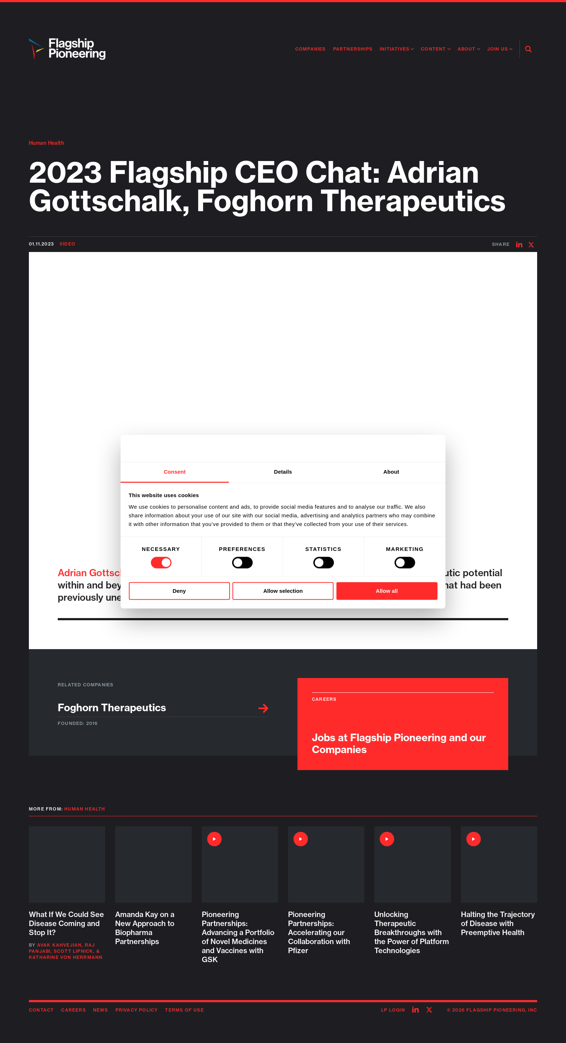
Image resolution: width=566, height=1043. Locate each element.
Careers (73, 1010)
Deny (179, 591)
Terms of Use (184, 1010)
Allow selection (282, 591)
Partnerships (353, 49)
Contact (41, 1010)
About (467, 49)
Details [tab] (283, 472)
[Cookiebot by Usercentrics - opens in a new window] (405, 448)
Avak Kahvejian (59, 945)
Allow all (387, 591)
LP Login (393, 1010)
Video (67, 244)
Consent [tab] (175, 472)
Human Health (46, 143)
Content (433, 49)
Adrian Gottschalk (98, 573)
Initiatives (394, 49)
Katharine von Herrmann (66, 957)
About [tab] (391, 472)
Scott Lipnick (73, 951)
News (100, 1010)
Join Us (497, 49)
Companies (310, 49)
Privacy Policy (137, 1010)
